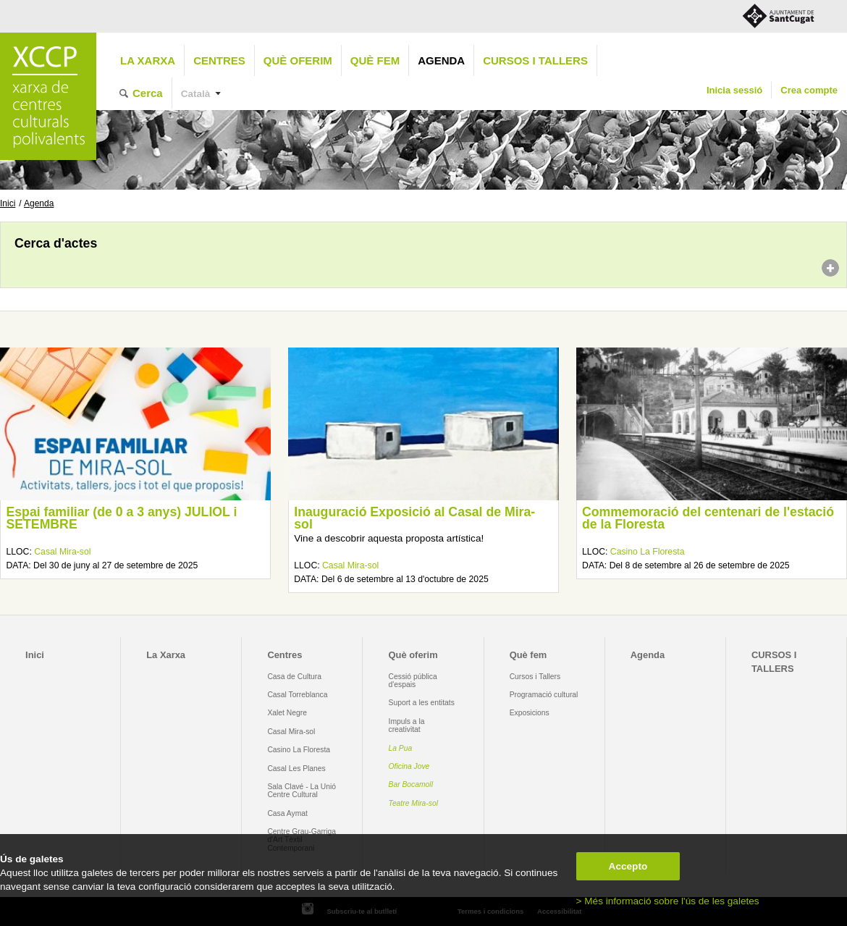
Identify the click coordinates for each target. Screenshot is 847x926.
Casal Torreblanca (297, 695)
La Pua (401, 748)
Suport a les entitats (422, 703)
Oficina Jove (409, 766)
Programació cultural (544, 695)
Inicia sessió (734, 90)
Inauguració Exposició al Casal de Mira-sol (414, 518)
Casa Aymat (287, 813)
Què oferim (298, 60)
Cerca (147, 93)
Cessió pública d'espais (413, 681)
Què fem (375, 60)
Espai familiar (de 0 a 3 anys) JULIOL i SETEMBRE (121, 518)
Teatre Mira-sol (414, 803)
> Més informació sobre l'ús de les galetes (667, 901)
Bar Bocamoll (411, 784)
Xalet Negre (287, 713)
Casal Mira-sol (62, 552)
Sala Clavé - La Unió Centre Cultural (301, 791)
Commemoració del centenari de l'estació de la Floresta (708, 518)
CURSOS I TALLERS (535, 60)
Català (196, 93)
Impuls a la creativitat (407, 725)
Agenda (441, 60)
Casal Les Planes (296, 769)
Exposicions (529, 713)
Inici (7, 203)
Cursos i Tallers (535, 677)
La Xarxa (147, 60)
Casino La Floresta (647, 552)
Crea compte (809, 90)
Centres (219, 60)
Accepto (628, 866)
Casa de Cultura (294, 677)
